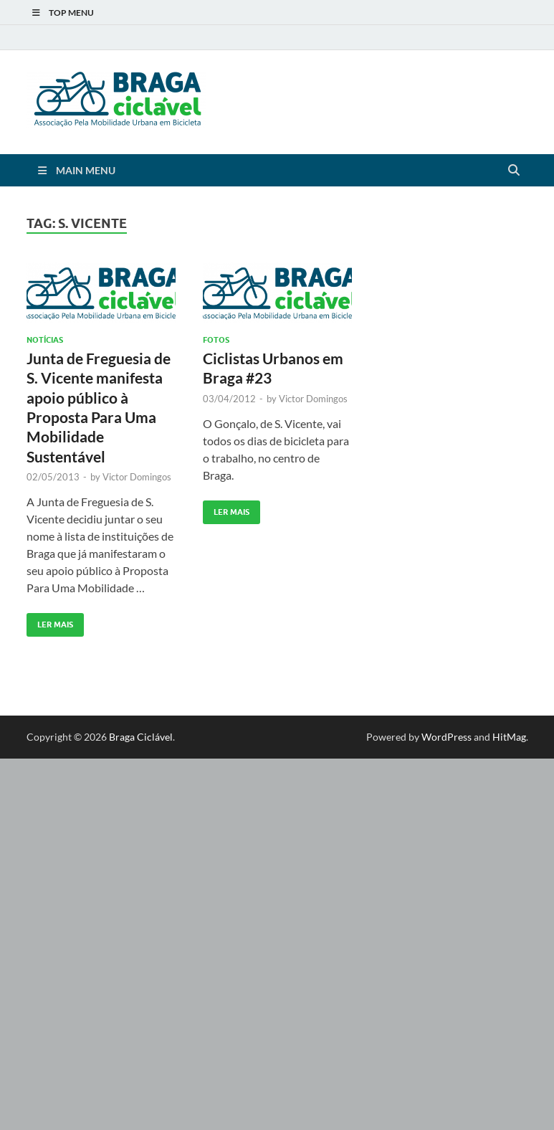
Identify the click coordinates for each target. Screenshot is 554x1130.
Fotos (216, 340)
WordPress (446, 737)
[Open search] (514, 170)
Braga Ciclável (141, 737)
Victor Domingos (136, 477)
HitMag (509, 737)
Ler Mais (50, 621)
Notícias (45, 340)
